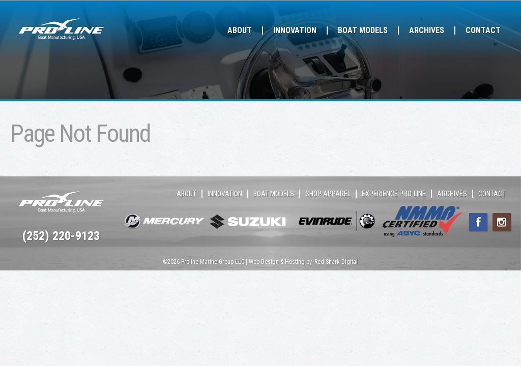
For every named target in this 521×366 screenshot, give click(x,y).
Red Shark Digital (336, 261)
